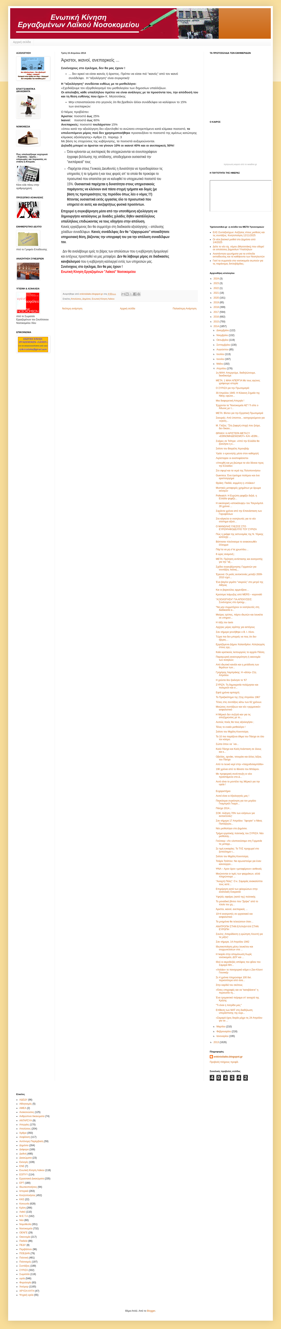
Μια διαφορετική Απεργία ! (230, 400)
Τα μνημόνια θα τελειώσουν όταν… (235, 921)
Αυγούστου (222, 349)
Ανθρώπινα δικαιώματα (31, 1116)
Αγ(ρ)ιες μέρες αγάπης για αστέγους (235, 627)
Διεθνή (22, 1153)
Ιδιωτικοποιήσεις (28, 1187)
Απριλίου (221, 368)
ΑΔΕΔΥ (23, 1099)
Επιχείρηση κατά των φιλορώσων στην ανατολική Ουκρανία (237, 890)
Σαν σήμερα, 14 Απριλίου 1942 (232, 941)
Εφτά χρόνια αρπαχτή (227, 692)
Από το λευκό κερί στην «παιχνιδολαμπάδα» (239, 764)
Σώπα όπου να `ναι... (227, 744)
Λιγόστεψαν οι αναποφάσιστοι (232, 458)
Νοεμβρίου (222, 335)
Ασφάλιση (24, 1137)
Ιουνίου (220, 359)
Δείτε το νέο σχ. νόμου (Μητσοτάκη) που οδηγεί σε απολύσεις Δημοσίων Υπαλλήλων (238, 248)
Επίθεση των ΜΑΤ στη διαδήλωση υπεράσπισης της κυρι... (234, 1011)
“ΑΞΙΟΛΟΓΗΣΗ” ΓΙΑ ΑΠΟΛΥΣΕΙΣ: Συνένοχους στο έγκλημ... (234, 601)
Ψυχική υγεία (26, 1295)
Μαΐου (220, 363)
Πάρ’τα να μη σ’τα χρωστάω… (232, 549)
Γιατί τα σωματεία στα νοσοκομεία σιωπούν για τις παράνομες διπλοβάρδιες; (238, 262)
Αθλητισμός (25, 1103)
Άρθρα (22, 1133)
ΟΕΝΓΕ (23, 1232)
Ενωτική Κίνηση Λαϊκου (103, 299)
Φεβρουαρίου (224, 1031)
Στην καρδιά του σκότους (229, 985)
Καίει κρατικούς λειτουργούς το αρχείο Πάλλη (240, 652)
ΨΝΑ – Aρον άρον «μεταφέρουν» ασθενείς (239, 868)
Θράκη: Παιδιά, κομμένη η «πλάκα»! (235, 483)
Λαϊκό (22, 1211)
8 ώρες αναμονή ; (225, 554)
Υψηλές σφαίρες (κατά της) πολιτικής (236, 896)
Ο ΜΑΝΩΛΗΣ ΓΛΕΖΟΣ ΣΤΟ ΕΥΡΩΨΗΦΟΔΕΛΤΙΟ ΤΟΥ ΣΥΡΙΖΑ (236, 528)
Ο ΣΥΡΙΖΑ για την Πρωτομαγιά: (233, 388)
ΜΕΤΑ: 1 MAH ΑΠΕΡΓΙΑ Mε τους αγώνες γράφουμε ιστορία (238, 382)
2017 (217, 312)
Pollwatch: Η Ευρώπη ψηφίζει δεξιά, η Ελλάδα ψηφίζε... (236, 497)
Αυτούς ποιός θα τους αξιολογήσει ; (235, 722)
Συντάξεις (24, 1265)
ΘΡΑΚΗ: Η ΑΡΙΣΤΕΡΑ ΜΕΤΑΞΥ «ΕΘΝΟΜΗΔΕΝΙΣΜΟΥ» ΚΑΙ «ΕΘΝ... (237, 435)
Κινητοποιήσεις (27, 1195)
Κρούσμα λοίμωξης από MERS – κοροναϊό (239, 594)
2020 (217, 297)
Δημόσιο (86, 299)
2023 (217, 283)
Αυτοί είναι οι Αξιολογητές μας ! (232, 795)
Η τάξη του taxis (224, 622)
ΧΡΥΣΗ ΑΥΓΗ (26, 1290)
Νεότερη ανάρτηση (72, 308)
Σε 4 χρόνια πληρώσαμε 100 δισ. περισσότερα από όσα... (233, 979)
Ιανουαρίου (222, 1036)
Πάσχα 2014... (223, 808)
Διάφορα (24, 1149)
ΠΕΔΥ (22, 1245)
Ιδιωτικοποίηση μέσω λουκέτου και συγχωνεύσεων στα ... (234, 948)
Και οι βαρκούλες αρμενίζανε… (232, 589)
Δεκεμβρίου (223, 330)
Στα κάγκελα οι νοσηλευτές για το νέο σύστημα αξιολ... (236, 520)
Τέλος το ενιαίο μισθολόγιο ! (231, 727)
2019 (217, 302)
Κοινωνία (24, 1203)
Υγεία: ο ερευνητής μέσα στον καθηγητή (237, 453)
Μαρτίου (221, 1026)
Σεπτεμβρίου (223, 344)
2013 (217, 1042)
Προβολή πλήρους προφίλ (224, 1062)
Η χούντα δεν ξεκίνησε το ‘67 (231, 680)
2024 (217, 278)
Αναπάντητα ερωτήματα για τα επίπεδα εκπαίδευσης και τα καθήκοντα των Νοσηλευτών (239, 255)
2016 (217, 316)
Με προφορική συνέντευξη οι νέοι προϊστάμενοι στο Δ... (234, 775)
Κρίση (22, 1207)
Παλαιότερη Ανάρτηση (184, 308)
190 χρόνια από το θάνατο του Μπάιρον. (238, 769)
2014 (217, 326)
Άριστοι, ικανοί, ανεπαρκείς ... (232, 909)
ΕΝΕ (21, 1166)
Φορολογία (25, 1282)
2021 (217, 292)
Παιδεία (23, 1241)
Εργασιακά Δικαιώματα (31, 1178)
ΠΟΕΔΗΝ (24, 1253)
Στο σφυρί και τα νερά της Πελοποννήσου (238, 470)
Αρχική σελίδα (22, 42)
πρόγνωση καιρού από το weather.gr (240, 164)
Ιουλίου (220, 354)
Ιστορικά (23, 1191)
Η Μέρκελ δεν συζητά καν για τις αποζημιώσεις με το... (233, 716)
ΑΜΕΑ (22, 1108)
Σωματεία (24, 1274)
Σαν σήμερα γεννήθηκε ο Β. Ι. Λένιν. (235, 632)
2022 (217, 288)
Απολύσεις (76, 299)
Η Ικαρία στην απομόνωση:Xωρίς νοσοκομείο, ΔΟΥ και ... (234, 955)
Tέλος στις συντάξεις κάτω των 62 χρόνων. (239, 702)
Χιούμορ (23, 1286)
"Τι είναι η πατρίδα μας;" (229, 1005)
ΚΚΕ (21, 1199)
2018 (217, 307)
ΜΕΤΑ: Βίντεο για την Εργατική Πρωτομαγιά (239, 413)
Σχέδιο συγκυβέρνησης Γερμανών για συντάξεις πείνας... (236, 568)
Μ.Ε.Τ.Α (23, 1216)
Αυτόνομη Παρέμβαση (31, 1141)
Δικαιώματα (25, 1157)
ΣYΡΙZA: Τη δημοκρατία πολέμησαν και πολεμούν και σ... (237, 686)
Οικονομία (24, 1236)
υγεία (22, 1278)
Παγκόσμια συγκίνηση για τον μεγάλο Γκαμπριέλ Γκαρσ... (236, 802)
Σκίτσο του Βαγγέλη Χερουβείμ (232, 448)
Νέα (21, 1220)
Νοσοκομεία (25, 1228)
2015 (217, 321)
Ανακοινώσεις (26, 1112)
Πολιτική (23, 1257)
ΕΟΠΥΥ (23, 1174)
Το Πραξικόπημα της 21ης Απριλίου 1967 (238, 697)
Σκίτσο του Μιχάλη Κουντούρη (232, 731)
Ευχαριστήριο (223, 791)
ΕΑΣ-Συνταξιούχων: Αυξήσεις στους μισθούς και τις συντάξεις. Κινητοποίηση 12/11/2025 (239, 234)
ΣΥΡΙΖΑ (23, 1270)
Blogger (151, 1310)
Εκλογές (23, 1162)
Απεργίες (24, 1124)
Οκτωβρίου (222, 340)
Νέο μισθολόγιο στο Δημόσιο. (231, 828)
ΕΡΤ (21, 1182)
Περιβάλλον (25, 1249)
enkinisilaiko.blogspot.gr (228, 1056)
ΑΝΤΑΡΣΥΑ (25, 1120)
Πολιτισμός (25, 1261)
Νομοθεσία (25, 1224)
